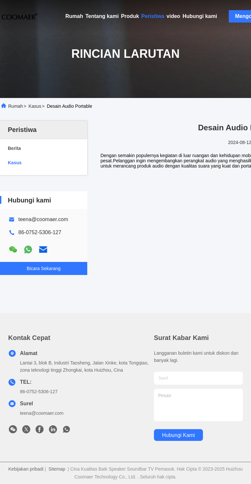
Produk (130, 16)
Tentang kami (102, 16)
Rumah (74, 16)
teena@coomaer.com (43, 219)
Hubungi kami (199, 16)
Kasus (34, 106)
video (173, 16)
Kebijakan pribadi (25, 469)
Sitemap (56, 469)
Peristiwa (152, 16)
